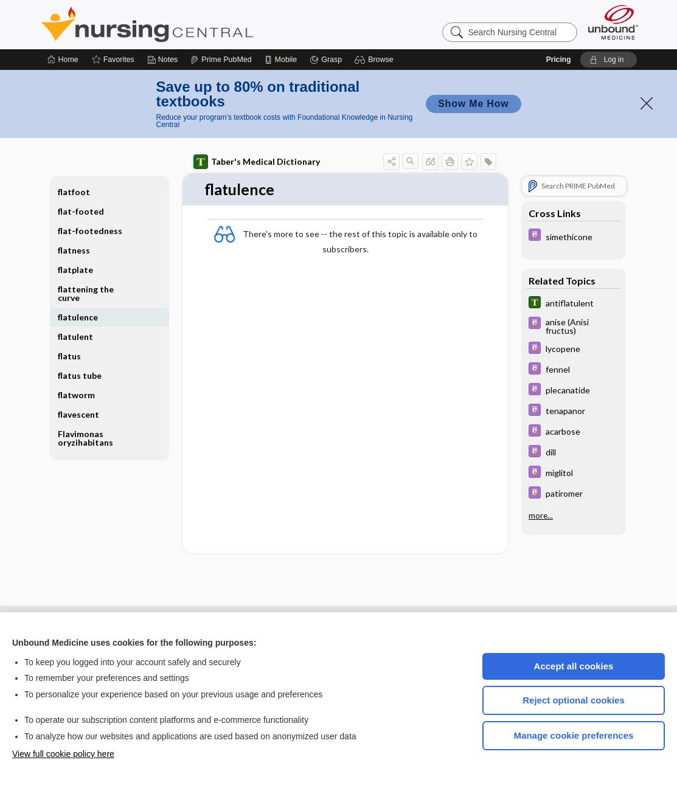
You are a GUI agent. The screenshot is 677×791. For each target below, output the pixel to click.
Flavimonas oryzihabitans (85, 438)
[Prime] (220, 59)
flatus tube (80, 375)
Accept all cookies (574, 666)
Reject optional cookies (574, 700)
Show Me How (473, 103)
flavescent (78, 414)
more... (541, 515)
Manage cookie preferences (574, 735)
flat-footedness (90, 231)
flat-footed (81, 211)
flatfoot (74, 192)
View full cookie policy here (63, 754)
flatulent (75, 336)
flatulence (78, 317)
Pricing (558, 59)
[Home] (62, 59)
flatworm (76, 395)
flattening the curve (86, 293)
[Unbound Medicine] (613, 22)
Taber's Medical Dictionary (256, 161)
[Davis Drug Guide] (573, 236)
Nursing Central (193, 24)
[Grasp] (326, 59)
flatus (69, 356)
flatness (74, 250)
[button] (376, 59)
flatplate (75, 269)
